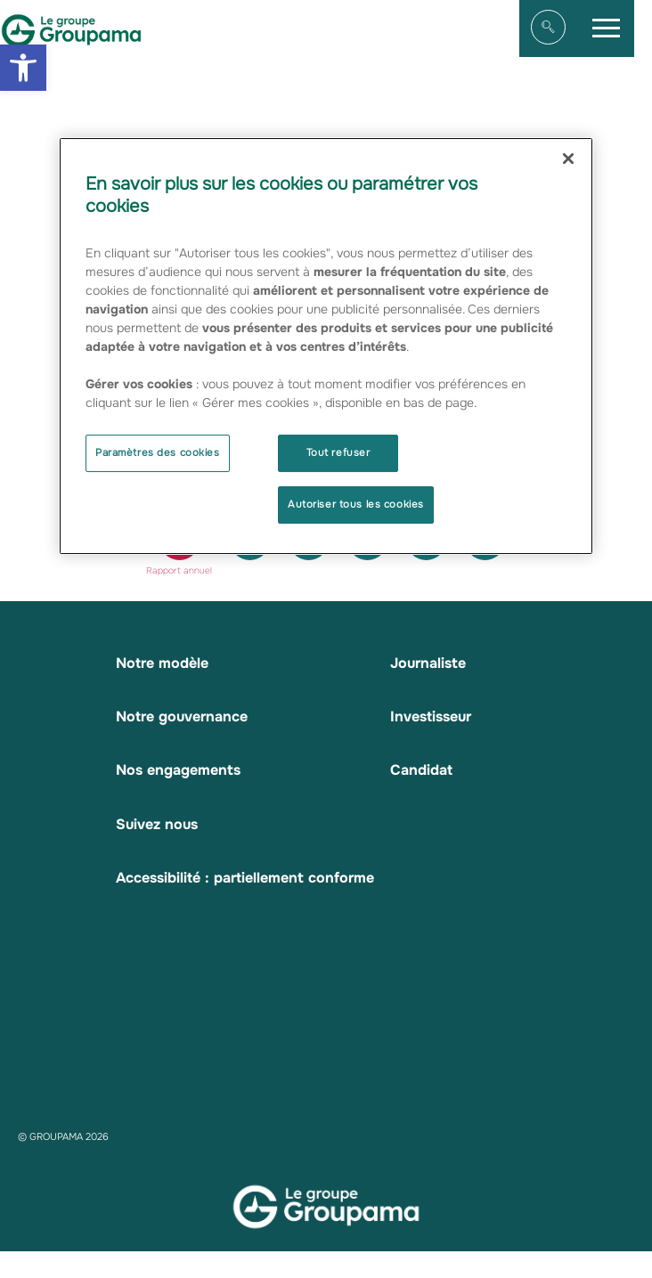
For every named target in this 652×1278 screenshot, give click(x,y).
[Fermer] (568, 158)
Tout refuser (338, 452)
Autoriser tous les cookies (356, 504)
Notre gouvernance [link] (182, 716)
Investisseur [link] (430, 716)
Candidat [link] (421, 770)
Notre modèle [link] (162, 663)
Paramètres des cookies (157, 452)
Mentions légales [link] (199, 1269)
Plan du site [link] (103, 1269)
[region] (326, 346)
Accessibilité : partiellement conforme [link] (245, 877)
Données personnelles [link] (326, 1269)
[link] (23, 68)
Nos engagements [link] (178, 770)
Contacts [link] (430, 1269)
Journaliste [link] (428, 663)
